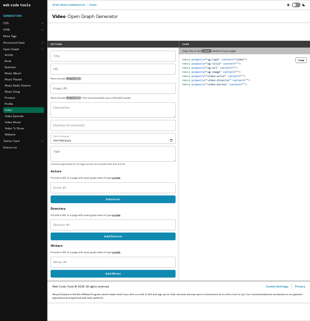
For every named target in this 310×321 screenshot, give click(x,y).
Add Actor (113, 199)
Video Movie (13, 122)
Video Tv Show (14, 128)
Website (10, 134)
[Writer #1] (113, 262)
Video (8, 110)
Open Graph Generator (68, 5)
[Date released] (113, 138)
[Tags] (113, 153)
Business (10, 67)
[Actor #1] (113, 188)
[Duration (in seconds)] (113, 125)
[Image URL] (113, 88)
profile (116, 177)
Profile (9, 104)
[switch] (296, 5)
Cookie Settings (277, 286)
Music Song (12, 91)
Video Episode (14, 116)
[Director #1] (113, 225)
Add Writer (113, 273)
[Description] (113, 109)
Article (9, 55)
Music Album (13, 73)
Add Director (113, 236)
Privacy (300, 286)
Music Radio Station (18, 85)
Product (10, 97)
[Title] (113, 56)
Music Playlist (13, 79)
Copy (301, 60)
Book (8, 61)
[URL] (113, 69)
